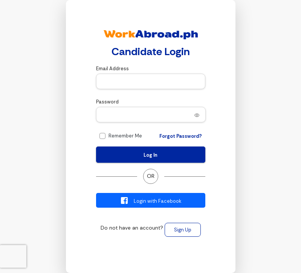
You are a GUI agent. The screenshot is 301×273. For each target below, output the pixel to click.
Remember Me (125, 136)
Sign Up (182, 230)
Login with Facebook (150, 200)
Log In (150, 155)
